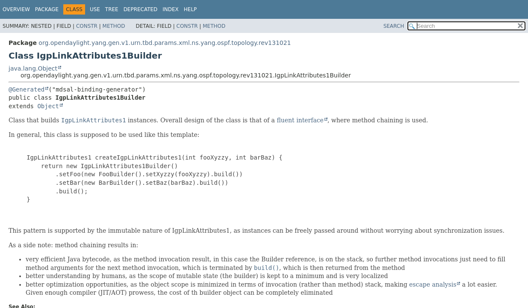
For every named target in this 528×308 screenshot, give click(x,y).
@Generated (26, 89)
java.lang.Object (33, 68)
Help (190, 9)
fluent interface (300, 120)
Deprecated (141, 9)
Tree (111, 9)
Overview (16, 9)
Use (95, 9)
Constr (86, 26)
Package (47, 9)
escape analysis (432, 284)
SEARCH (393, 26)
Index (170, 9)
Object (48, 106)
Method (114, 26)
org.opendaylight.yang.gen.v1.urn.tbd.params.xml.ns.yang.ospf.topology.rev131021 (164, 42)
